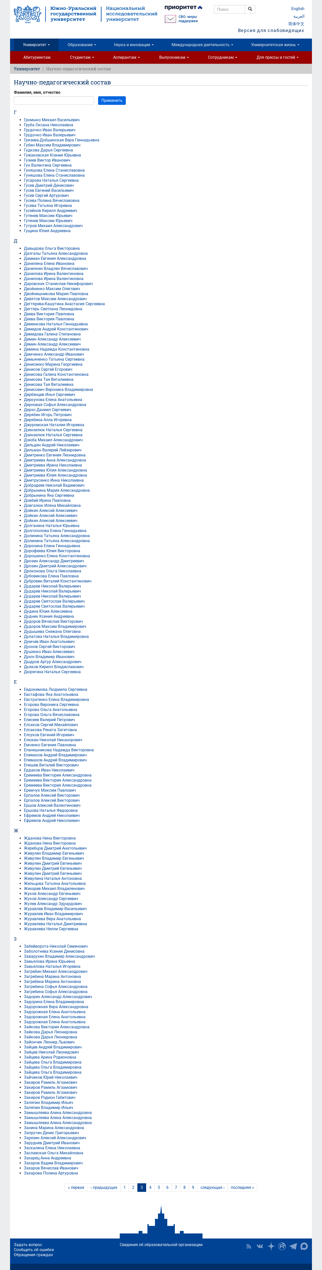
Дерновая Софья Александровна (55, 404)
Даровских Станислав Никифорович (58, 283)
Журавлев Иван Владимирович (53, 913)
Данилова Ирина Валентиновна (54, 273)
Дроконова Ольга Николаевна (52, 571)
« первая (76, 1187)
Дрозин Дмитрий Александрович (55, 566)
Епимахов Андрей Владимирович (55, 755)
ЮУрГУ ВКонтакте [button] (260, 1246)
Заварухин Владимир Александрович (59, 956)
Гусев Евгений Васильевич (49, 190)
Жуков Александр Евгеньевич (52, 893)
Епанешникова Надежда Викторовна (59, 750)
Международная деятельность (202, 44)
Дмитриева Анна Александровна (55, 460)
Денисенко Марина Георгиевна (53, 364)
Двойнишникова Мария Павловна (56, 293)
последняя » (242, 1187)
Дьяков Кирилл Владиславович (54, 666)
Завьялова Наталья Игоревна (52, 966)
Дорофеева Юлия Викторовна (52, 550)
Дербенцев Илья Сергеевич (49, 394)
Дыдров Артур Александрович (53, 661)
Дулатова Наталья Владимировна (56, 636)
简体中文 (296, 23)
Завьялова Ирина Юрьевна (49, 961)
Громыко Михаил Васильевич (52, 119)
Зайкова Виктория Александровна (57, 1027)
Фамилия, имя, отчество (37, 92)
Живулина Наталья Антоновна (53, 878)
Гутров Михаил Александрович (53, 225)
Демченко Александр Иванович (54, 354)
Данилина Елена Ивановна (49, 263)
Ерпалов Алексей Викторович (52, 795)
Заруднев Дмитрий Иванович (52, 1142)
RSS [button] (249, 1246)
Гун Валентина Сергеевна (48, 165)
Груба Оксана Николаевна (48, 124)
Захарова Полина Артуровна (51, 1173)
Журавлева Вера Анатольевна (52, 918)
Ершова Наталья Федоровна (51, 810)
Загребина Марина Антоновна (52, 976)
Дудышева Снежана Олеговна (52, 631)
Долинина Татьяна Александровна (57, 535)
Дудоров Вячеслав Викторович (53, 621)
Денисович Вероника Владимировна (58, 389)
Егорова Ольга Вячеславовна (51, 714)
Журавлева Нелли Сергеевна (51, 928)
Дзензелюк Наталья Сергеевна (53, 429)
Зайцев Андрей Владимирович (53, 1047)
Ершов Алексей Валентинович (52, 805)
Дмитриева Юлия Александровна (55, 470)
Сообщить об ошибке (34, 1249)
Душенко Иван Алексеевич (49, 651)
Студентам (82, 57)
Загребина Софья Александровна (56, 986)
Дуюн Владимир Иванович (49, 656)
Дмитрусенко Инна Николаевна (54, 480)
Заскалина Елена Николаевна (52, 1147)
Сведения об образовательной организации (161, 1244)
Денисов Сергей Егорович (48, 369)
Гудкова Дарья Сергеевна (48, 150)
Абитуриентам (37, 57)
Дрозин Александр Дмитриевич (54, 561)
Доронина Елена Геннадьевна (52, 545)
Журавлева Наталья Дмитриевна (55, 923)
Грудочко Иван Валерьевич (49, 130)
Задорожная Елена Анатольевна (55, 1011)
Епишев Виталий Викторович (51, 765)
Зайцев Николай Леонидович (51, 1052)
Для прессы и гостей (278, 57)
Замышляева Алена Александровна (58, 1112)
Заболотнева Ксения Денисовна (54, 951)
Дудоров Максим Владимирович (55, 626)
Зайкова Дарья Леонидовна (50, 1032)
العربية (298, 16)
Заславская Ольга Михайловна (53, 1153)
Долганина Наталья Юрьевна (51, 525)
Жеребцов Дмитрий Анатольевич (55, 848)
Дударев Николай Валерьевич (52, 586)
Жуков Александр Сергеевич (51, 898)
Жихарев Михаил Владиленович (54, 888)
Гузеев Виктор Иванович (47, 160)
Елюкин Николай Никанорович (53, 739)
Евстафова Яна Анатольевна (51, 694)
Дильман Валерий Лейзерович (53, 450)
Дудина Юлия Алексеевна (48, 611)
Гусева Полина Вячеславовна (51, 200)
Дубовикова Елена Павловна (51, 576)
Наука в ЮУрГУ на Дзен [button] (271, 1246)
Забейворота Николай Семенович (56, 946)
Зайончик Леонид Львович (49, 1042)
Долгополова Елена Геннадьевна (55, 530)
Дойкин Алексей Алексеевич (50, 510)
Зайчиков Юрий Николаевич (50, 1077)
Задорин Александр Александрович (58, 996)
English (297, 8)
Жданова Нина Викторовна (50, 838)
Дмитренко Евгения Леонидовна (55, 455)
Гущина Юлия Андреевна (47, 230)
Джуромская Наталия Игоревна (54, 424)
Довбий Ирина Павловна (47, 500)
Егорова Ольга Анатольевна (50, 709)
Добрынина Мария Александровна (57, 490)
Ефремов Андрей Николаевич (52, 815)
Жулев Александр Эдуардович (53, 903)
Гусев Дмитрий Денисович (49, 185)
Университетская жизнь (275, 44)
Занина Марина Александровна (54, 1127)
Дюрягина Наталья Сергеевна (52, 671)
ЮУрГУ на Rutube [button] (282, 1246)
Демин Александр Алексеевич (52, 339)
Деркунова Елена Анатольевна (53, 399)
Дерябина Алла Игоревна (48, 419)
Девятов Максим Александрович (55, 298)
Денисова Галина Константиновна (56, 374)
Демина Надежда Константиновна (56, 349)
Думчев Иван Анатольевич (49, 641)
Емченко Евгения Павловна (50, 744)
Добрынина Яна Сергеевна (49, 495)
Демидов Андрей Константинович (56, 329)
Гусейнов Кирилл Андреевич (50, 210)
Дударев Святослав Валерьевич (54, 601)
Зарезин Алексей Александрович (55, 1137)
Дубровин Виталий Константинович (58, 581)
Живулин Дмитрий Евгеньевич (53, 863)
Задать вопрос (28, 1244)
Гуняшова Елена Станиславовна (54, 170)
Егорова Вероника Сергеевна (51, 704)
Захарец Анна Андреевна (47, 1158)
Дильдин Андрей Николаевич (51, 445)
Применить (112, 100)
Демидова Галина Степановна (52, 334)
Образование (82, 44)
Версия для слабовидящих (271, 30)
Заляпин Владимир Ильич (48, 1102)
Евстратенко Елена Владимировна (56, 699)
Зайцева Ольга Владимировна (53, 1062)
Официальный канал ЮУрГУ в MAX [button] (304, 1246)
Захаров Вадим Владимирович (53, 1163)
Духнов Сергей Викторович (49, 646)
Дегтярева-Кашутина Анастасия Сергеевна (64, 303)
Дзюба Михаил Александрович (53, 440)
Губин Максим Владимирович (52, 145)
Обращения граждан (33, 1254)
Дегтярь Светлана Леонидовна (53, 308)
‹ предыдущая (104, 1187)
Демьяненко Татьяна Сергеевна (54, 359)
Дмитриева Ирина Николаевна (53, 465)
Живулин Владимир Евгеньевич (54, 853)
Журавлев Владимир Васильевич (55, 908)
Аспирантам (126, 57)
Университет (36, 44)
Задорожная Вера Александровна (56, 1006)
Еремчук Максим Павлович (50, 790)
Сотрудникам (222, 57)
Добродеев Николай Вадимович (54, 485)
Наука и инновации (134, 44)
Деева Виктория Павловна (49, 314)
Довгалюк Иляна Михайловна (52, 505)
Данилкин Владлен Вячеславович (56, 268)
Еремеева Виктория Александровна (58, 775)
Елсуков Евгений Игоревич (49, 734)
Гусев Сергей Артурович (46, 195)
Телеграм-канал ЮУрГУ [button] (293, 1246)
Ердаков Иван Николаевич (49, 770)
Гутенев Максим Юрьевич (48, 215)
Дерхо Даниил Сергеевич (47, 409)
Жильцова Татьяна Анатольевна (55, 883)
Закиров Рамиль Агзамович (50, 1082)
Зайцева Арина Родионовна (50, 1057)
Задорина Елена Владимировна (54, 1001)
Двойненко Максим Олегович (52, 288)
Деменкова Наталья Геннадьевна (56, 324)
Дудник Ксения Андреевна (49, 616)
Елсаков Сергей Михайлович (51, 724)
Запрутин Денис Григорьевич (51, 1132)
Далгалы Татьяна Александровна (56, 253)
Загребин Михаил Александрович (56, 971)
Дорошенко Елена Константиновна (57, 555)
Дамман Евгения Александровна (55, 258)
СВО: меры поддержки (188, 19)
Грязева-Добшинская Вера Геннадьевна (61, 140)
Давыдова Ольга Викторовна (52, 248)
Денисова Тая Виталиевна (48, 379)
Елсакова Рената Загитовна (50, 729)
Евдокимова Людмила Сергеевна (55, 689)
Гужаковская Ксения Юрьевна (52, 155)
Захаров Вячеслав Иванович (51, 1168)
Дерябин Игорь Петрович (48, 414)
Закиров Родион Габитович (49, 1097)
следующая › (212, 1187)
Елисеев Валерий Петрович (49, 719)
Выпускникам (174, 57)
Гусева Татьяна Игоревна (48, 205)
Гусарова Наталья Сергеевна (51, 180)
